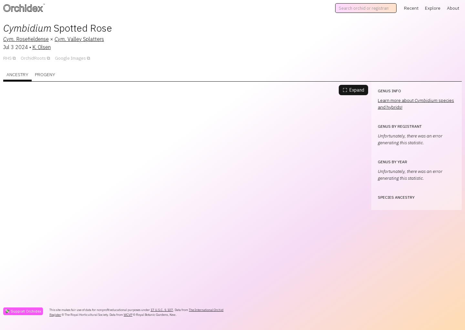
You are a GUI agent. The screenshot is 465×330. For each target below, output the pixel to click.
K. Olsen (41, 47)
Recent (411, 8)
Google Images (70, 58)
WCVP (128, 315)
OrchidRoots (33, 58)
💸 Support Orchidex (23, 311)
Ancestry (17, 74)
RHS (7, 58)
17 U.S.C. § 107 (161, 310)
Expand (353, 90)
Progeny (45, 74)
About (453, 8)
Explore (432, 8)
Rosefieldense (26, 39)
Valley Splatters (79, 39)
